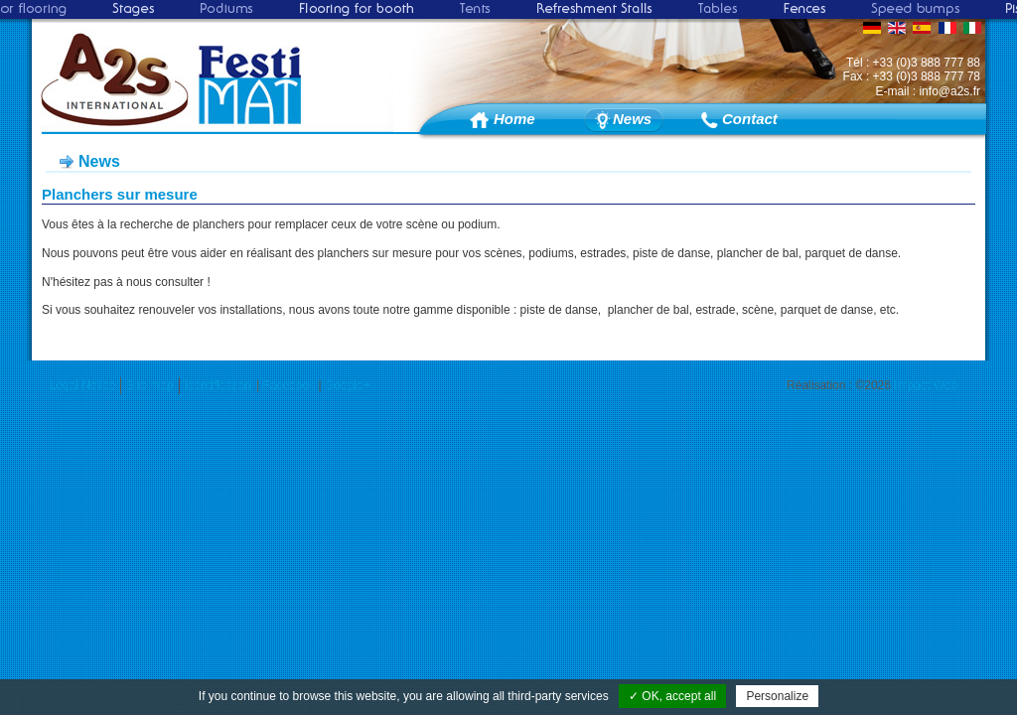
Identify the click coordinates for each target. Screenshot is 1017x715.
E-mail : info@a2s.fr (927, 91)
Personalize (777, 696)
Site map (149, 385)
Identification (218, 385)
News (632, 118)
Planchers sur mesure (120, 194)
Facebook (288, 385)
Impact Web (925, 385)
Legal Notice (83, 385)
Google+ (347, 385)
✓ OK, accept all (672, 696)
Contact (749, 118)
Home (514, 118)
